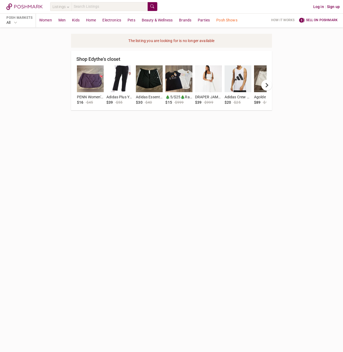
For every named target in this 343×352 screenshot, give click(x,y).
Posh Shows (226, 20)
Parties (204, 20)
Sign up (333, 7)
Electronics (111, 20)
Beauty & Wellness (157, 20)
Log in (318, 7)
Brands (185, 20)
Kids (76, 20)
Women (45, 20)
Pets (131, 20)
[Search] (110, 6)
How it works (283, 20)
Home (91, 20)
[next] (266, 85)
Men (62, 20)
